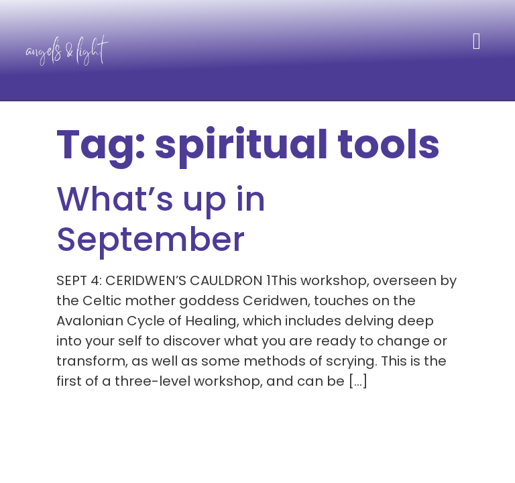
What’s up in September (161, 219)
